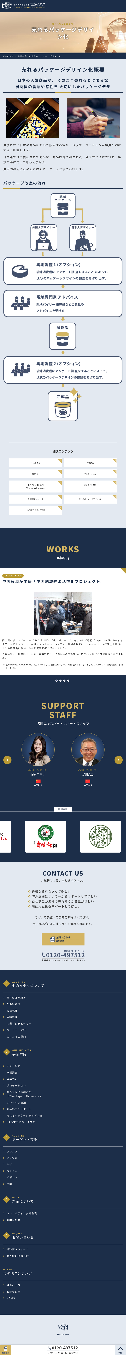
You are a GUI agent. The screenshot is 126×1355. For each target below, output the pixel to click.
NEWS (11, 1298)
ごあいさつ (14, 1004)
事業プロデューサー (19, 1023)
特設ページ (14, 1285)
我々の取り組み (16, 997)
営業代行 (35, 474)
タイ (9, 1164)
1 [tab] (56, 681)
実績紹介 (12, 1017)
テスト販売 (35, 463)
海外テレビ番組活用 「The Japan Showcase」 (35, 486)
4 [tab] (68, 681)
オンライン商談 (90, 485)
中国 (9, 1184)
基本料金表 (14, 1220)
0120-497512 (65, 1348)
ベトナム (12, 1171)
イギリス (12, 1177)
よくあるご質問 (16, 1036)
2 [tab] (60, 681)
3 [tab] (64, 681)
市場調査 (90, 463)
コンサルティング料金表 (22, 1213)
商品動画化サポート (36, 499)
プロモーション (90, 474)
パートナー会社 (16, 1030)
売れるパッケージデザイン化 (90, 499)
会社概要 (12, 1010)
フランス (12, 1151)
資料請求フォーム (18, 1249)
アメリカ (12, 1158)
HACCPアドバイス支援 (36, 510)
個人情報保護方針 (18, 1255)
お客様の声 (14, 1291)
